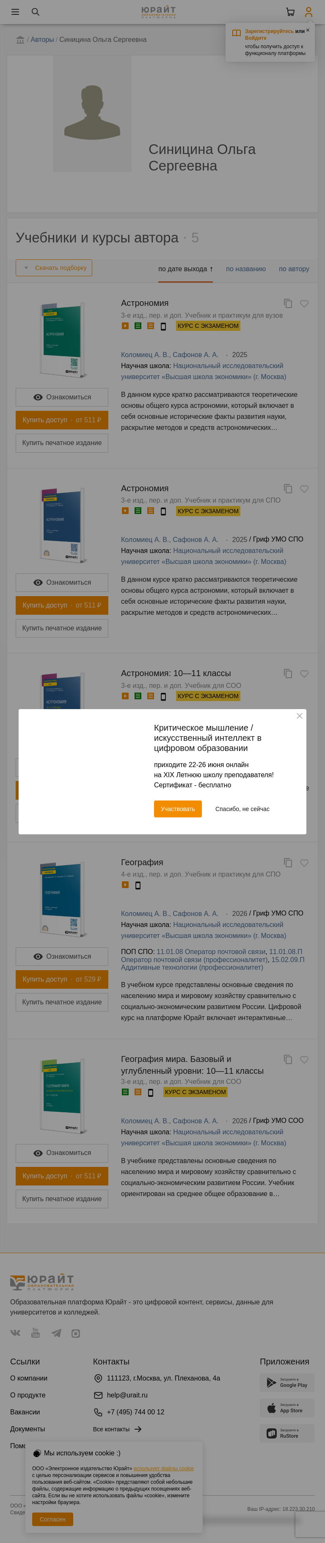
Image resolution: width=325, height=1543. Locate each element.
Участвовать (178, 809)
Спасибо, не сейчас (242, 809)
